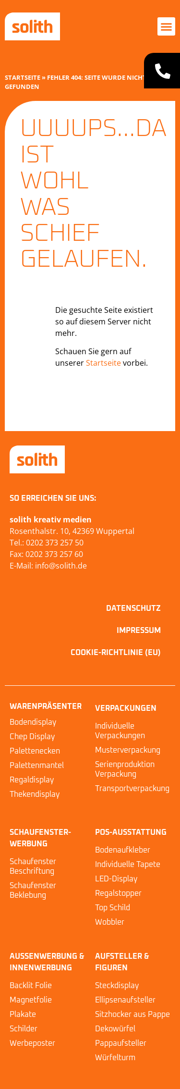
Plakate (23, 1014)
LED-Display (116, 879)
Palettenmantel (37, 765)
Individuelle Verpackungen (120, 731)
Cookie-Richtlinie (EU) (116, 652)
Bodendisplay (33, 722)
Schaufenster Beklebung (33, 890)
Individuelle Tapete (127, 864)
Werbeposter (32, 1043)
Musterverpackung (127, 750)
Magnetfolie (31, 1000)
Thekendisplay (35, 794)
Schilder (23, 1029)
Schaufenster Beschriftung (33, 866)
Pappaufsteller (120, 1043)
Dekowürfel (115, 1029)
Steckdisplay (117, 986)
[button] (166, 26)
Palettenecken (35, 751)
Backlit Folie (31, 986)
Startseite (22, 77)
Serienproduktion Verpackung (125, 769)
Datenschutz (133, 608)
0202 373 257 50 (55, 542)
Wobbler (109, 922)
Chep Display (32, 737)
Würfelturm (115, 1058)
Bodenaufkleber (122, 850)
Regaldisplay (32, 780)
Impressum (139, 630)
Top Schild (112, 908)
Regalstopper (118, 893)
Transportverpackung (132, 788)
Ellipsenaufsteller (125, 1000)
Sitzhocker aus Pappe (132, 1014)
